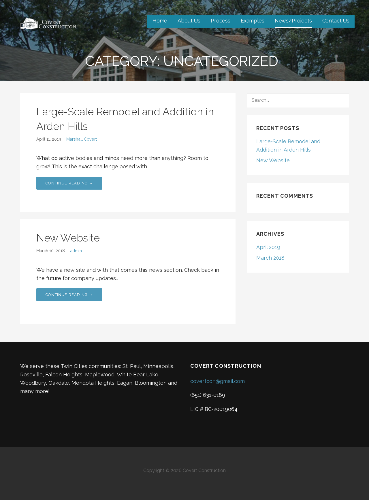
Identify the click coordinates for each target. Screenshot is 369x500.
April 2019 (268, 247)
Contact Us (335, 21)
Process (220, 21)
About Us (189, 21)
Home (160, 21)
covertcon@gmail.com (217, 381)
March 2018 (270, 258)
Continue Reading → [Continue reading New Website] (69, 295)
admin (76, 250)
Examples (252, 21)
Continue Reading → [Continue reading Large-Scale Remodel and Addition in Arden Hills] (69, 183)
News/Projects (293, 21)
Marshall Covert (81, 139)
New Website (68, 238)
